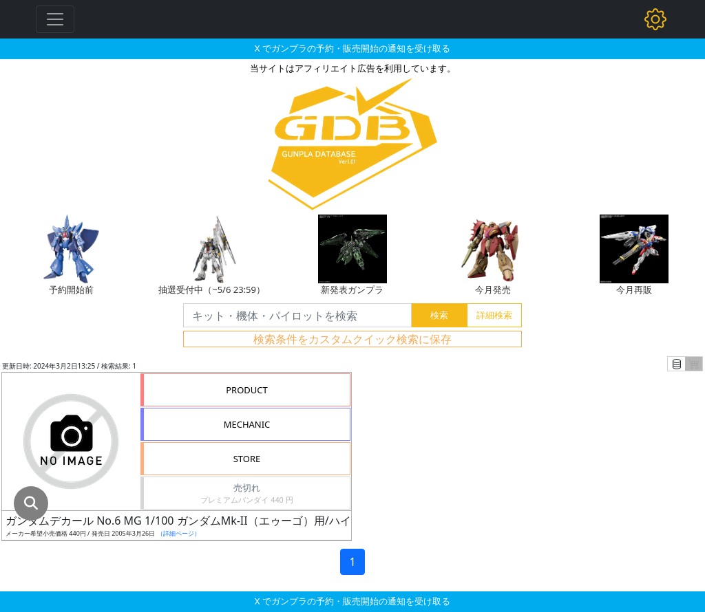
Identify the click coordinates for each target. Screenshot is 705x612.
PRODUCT (247, 390)
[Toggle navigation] (55, 19)
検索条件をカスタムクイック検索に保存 (352, 339)
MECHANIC (247, 424)
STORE (247, 458)
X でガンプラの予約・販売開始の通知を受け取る (352, 48)
